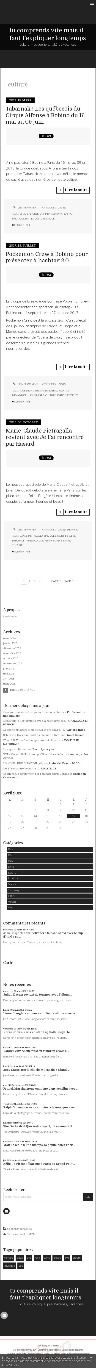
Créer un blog (42, 1345)
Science (12, 884)
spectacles (71, 395)
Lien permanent (25, 207)
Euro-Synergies (44, 749)
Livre (11, 866)
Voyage (12, 901)
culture (40, 218)
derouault (19, 540)
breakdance (19, 395)
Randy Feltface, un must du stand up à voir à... (36, 1051)
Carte (8, 962)
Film (11, 855)
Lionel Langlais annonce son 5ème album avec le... (40, 1013)
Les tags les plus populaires (72, 1350)
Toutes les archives (22, 690)
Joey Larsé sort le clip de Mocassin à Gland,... (36, 1069)
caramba (45, 213)
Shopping (73, 529)
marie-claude (35, 540)
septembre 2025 (12, 663)
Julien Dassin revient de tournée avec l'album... (37, 994)
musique (9, 1265)
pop (21, 1265)
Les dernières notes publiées (49, 1350)
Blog (10, 849)
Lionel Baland (75, 735)
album (77, 1257)
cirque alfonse (29, 213)
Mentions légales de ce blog (38, 1353)
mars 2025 (9, 683)
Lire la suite (76, 190)
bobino (67, 213)
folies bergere (66, 535)
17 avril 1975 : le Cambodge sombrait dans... (31, 740)
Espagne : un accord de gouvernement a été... (32, 712)
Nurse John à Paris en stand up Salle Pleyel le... (37, 1032)
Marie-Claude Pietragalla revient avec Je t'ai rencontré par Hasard (45, 437)
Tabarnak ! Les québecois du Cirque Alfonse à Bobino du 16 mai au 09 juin (45, 115)
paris (41, 395)
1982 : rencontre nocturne (19, 768)
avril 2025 (8, 678)
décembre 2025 (12, 648)
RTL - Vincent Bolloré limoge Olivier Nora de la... (34, 754)
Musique (13, 878)
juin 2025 (8, 668)
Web (10, 907)
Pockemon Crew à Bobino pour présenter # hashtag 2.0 (47, 257)
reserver (49, 540)
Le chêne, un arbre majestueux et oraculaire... (32, 729)
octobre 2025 (10, 658)
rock (37, 1257)
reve (59, 540)
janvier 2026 (10, 643)
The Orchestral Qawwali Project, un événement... (38, 1126)
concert (8, 1257)
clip (29, 1257)
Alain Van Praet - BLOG (64, 763)
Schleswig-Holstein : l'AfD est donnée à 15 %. (31, 735)
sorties (29, 218)
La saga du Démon (15, 749)
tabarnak (56, 213)
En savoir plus (10, 1365)
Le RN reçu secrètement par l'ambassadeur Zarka (35, 773)
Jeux (10, 861)
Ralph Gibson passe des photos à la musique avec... (40, 1107)
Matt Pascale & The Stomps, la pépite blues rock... (39, 1145)
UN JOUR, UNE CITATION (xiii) (23, 763)
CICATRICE (48, 768)
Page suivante (62, 581)
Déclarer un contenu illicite (16, 1353)
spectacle (18, 218)
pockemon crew (29, 390)
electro (57, 1257)
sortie (60, 395)
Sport (11, 895)
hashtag (63, 390)
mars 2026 (9, 638)
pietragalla (35, 535)
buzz (20, 1257)
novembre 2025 (12, 653)
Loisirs (62, 207)
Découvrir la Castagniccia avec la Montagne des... (35, 720)
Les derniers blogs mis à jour (24, 1350)
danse (44, 390)
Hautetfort (55, 1345)
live (67, 1257)
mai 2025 (8, 673)
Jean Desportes (14, 933)
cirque (50, 218)
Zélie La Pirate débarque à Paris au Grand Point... (39, 1163)
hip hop (32, 395)
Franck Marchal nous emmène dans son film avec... (40, 1088)
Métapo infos (76, 729)
